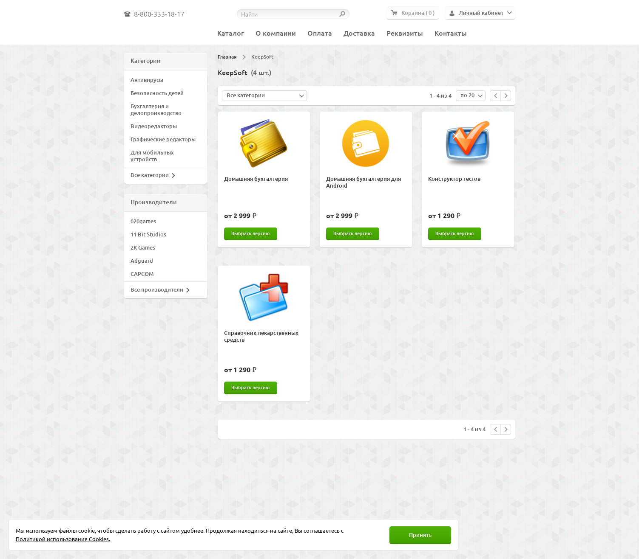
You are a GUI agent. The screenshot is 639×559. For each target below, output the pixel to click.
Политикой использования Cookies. (63, 538)
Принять (420, 535)
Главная (227, 56)
